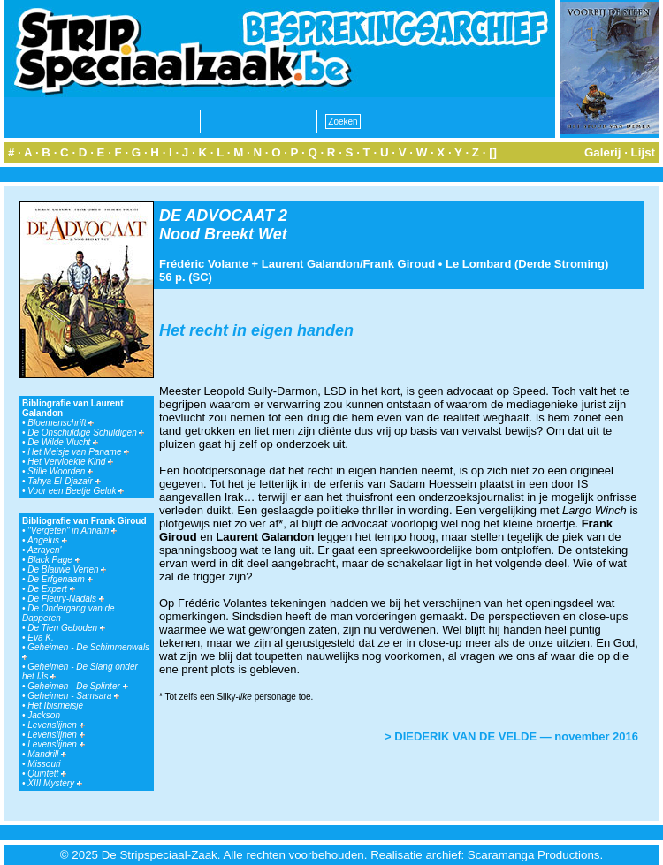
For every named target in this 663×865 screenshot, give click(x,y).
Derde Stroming (561, 263)
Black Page (53, 560)
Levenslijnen (55, 725)
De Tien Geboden (66, 628)
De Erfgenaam (59, 579)
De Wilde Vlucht (62, 442)
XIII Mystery (54, 783)
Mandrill (46, 754)
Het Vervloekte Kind (70, 462)
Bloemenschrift (60, 423)
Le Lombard (478, 263)
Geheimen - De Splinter (77, 686)
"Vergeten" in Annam (72, 530)
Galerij (602, 152)
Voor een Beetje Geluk (75, 491)
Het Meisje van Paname (78, 452)
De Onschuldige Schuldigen (85, 432)
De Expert (50, 589)
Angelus (47, 540)
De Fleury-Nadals (65, 598)
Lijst (643, 152)
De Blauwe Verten (66, 569)
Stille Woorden (60, 471)
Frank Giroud (399, 263)
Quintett (46, 773)
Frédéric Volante (203, 263)
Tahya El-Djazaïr (63, 481)
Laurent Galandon (311, 263)
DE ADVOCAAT (216, 215)
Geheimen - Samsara (73, 696)
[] (493, 152)
